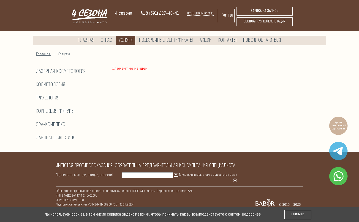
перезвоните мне (200, 13)
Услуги (126, 40)
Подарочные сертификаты (166, 40)
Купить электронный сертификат (338, 125)
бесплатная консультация (265, 21)
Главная (86, 40)
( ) (227, 16)
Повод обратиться (262, 40)
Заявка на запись (264, 11)
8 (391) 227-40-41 (159, 13)
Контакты (227, 40)
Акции (206, 40)
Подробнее (251, 215)
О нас (106, 40)
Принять (297, 214)
